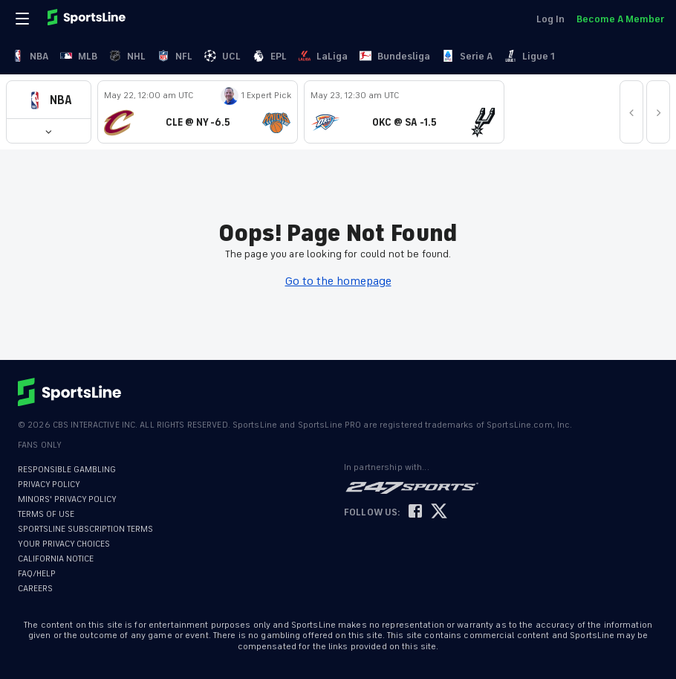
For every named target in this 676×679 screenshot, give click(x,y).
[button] (48, 100)
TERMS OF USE (46, 514)
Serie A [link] (467, 56)
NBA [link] (30, 56)
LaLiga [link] (323, 56)
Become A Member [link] (620, 19)
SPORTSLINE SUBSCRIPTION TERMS (85, 529)
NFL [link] (174, 56)
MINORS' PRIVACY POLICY (67, 499)
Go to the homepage (338, 281)
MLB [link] (78, 56)
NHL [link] (127, 56)
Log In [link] (550, 19)
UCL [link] (222, 56)
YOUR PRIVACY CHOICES (64, 544)
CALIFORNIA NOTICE (56, 558)
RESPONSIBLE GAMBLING (67, 469)
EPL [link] (270, 56)
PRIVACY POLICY (49, 484)
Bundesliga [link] (395, 56)
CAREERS (35, 588)
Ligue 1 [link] (529, 56)
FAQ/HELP (37, 573)
